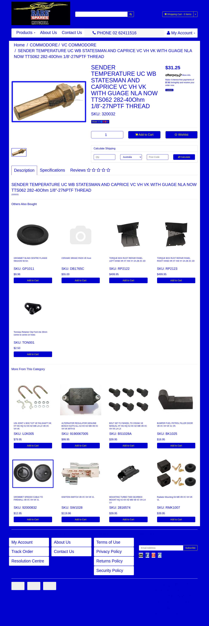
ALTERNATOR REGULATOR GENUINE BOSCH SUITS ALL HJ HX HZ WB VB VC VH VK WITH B (80, 426)
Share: (100, 122)
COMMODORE (44, 45)
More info (177, 75)
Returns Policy (109, 561)
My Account (21, 542)
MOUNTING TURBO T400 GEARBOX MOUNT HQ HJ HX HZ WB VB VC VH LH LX (127, 500)
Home (19, 45)
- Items (177, 14)
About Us (48, 32)
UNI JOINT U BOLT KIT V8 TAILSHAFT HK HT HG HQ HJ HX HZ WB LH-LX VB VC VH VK (32, 426)
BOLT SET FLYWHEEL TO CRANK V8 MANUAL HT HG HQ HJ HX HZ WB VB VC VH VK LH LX (128, 426)
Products (25, 32)
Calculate (184, 157)
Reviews (90, 170)
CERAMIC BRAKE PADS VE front (76, 258)
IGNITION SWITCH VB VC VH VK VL (78, 497)
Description (24, 170)
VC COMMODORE (79, 45)
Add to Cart (144, 134)
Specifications (52, 170)
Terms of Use (108, 542)
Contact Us (72, 32)
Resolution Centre (27, 561)
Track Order (22, 551)
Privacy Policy (109, 551)
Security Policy (109, 570)
